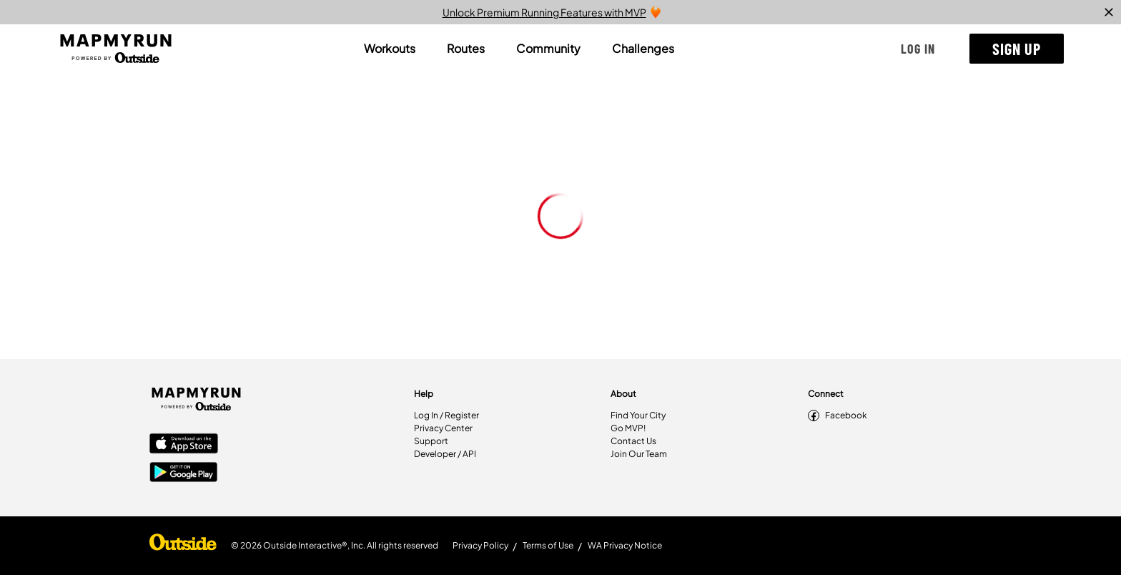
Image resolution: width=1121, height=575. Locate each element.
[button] (918, 49)
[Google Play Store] (183, 473)
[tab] (389, 48)
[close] (1109, 12)
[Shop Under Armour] (183, 546)
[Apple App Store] (183, 445)
